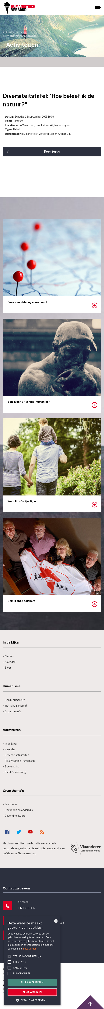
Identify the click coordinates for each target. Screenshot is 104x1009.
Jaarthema (10, 804)
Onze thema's (12, 711)
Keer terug (52, 151)
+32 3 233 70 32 (26, 908)
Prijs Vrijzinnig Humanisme (19, 761)
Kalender (9, 662)
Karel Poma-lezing (14, 772)
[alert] (32, 960)
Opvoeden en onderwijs (18, 810)
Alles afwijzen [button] (32, 992)
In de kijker (10, 744)
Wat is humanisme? (15, 706)
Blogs (7, 668)
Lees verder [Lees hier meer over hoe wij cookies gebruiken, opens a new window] (29, 948)
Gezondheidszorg (14, 816)
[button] (32, 999)
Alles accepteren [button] (32, 982)
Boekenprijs (11, 767)
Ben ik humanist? (14, 700)
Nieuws (8, 656)
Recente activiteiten (16, 755)
